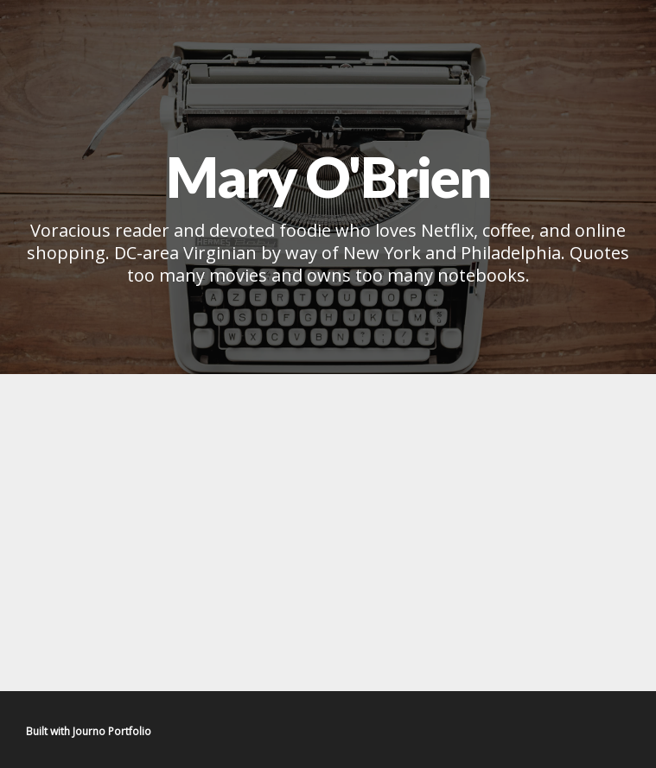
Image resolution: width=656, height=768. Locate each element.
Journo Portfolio (112, 731)
